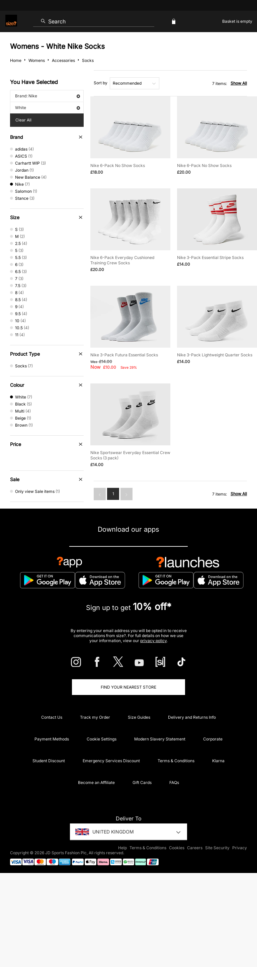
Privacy (239, 847)
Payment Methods (51, 738)
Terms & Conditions (176, 760)
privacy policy (153, 640)
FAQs (174, 782)
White (47, 107)
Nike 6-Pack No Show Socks (117, 165)
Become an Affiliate (96, 782)
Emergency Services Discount (111, 760)
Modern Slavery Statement (159, 738)
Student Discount (48, 760)
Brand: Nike (47, 95)
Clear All (23, 119)
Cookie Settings (101, 738)
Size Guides (139, 717)
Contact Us (51, 717)
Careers (194, 847)
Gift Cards (142, 782)
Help (122, 847)
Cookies (176, 847)
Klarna (218, 760)
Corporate (213, 738)
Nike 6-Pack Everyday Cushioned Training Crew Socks (122, 260)
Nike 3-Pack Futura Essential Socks (124, 354)
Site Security (217, 847)
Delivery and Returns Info (192, 717)
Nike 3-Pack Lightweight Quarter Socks (214, 354)
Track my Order (95, 717)
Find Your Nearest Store (128, 687)
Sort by (100, 82)
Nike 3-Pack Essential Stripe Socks (210, 257)
